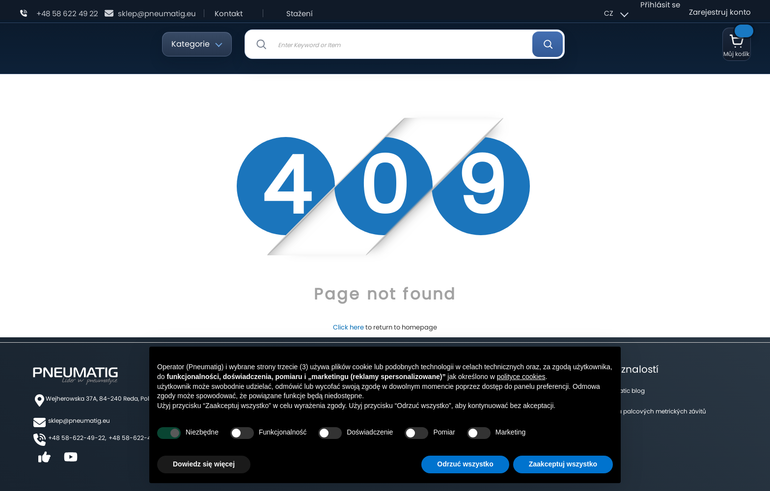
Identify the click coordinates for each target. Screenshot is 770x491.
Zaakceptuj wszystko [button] (563, 464)
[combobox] (405, 44)
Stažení (299, 13)
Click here (348, 327)
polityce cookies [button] (521, 377)
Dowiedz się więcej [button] (204, 464)
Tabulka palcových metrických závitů (652, 411)
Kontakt (229, 13)
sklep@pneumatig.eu (157, 13)
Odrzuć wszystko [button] (465, 464)
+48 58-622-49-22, (77, 438)
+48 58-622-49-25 (137, 438)
